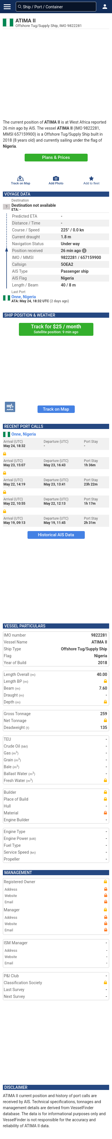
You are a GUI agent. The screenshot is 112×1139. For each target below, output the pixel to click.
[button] (105, 6)
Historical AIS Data (56, 534)
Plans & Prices (56, 157)
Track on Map (56, 409)
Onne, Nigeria (23, 296)
